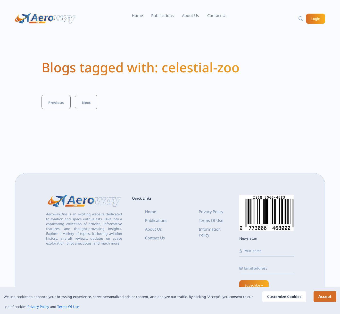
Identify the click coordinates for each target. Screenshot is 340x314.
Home (137, 15)
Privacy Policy (38, 306)
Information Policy (210, 232)
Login (315, 18)
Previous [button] (56, 102)
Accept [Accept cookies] (325, 296)
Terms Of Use (68, 306)
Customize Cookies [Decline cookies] (284, 296)
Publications (162, 15)
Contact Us (217, 15)
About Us (190, 15)
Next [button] (86, 102)
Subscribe (253, 285)
